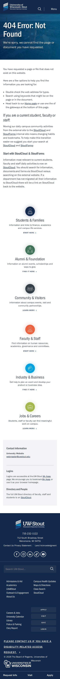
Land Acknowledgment (45, 545)
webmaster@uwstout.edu (18, 456)
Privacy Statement (23, 545)
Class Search (39, 589)
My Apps (47, 476)
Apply (44, 610)
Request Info (10, 675)
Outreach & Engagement (17, 592)
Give (43, 623)
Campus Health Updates (45, 581)
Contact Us (9, 545)
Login (43, 629)
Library (9, 620)
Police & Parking (13, 624)
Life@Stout (11, 589)
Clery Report (12, 628)
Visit (43, 616)
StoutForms (9, 134)
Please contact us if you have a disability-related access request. (28, 647)
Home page (31, 103)
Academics (11, 585)
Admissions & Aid (14, 581)
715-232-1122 (30, 533)
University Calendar (15, 616)
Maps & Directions (42, 585)
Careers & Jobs (13, 612)
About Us (10, 596)
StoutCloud (40, 130)
